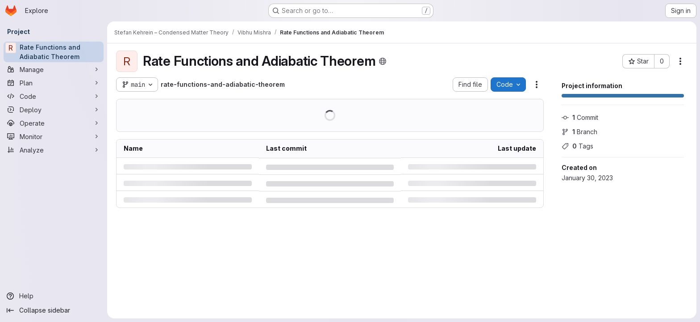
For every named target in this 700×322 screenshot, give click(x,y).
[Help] (54, 296)
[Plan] (54, 82)
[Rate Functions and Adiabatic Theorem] (54, 52)
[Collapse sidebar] (54, 310)
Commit (580, 117)
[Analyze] (54, 150)
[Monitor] (54, 136)
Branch (579, 132)
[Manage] (54, 69)
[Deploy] (54, 109)
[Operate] (54, 123)
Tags (577, 146)
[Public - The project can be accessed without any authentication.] (382, 61)
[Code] (54, 96)
